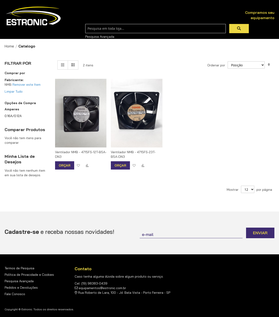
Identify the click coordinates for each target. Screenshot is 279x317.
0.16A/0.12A (13, 116)
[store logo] (33, 16)
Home (9, 46)
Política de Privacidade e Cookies (29, 275)
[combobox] (155, 28)
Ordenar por (216, 65)
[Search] (239, 28)
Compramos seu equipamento (259, 15)
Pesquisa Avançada (99, 37)
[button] (78, 165)
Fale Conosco (15, 294)
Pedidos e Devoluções (21, 287)
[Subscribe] (260, 233)
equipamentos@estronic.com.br (102, 288)
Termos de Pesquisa (19, 268)
